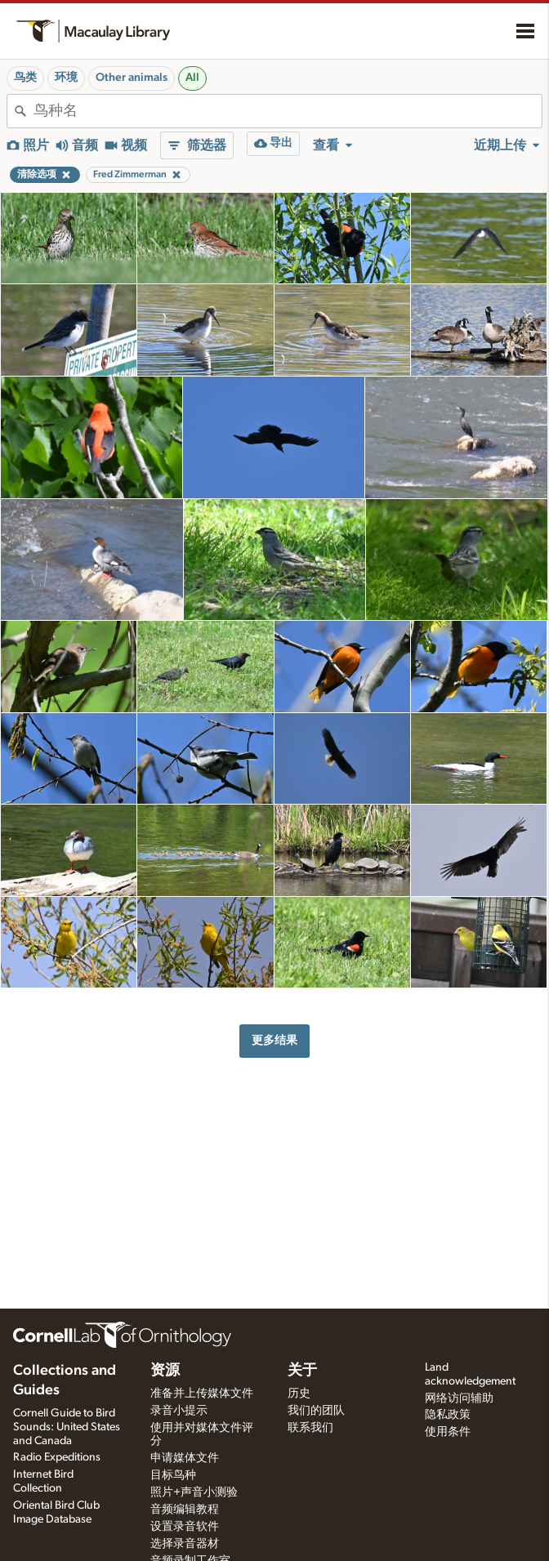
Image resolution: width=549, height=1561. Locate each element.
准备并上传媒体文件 (201, 1393)
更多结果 (274, 1040)
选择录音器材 (184, 1544)
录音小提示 (179, 1410)
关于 (302, 1370)
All (192, 77)
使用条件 (448, 1432)
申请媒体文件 (184, 1458)
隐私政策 (448, 1415)
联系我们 (310, 1428)
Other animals (131, 77)
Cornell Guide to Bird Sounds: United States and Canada (66, 1427)
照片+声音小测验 (194, 1492)
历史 (299, 1393)
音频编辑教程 (184, 1509)
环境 (66, 77)
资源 (165, 1370)
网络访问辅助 (459, 1398)
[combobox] (287, 111)
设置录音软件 (184, 1526)
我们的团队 (316, 1410)
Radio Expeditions (56, 1457)
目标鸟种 (173, 1475)
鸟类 (25, 77)
